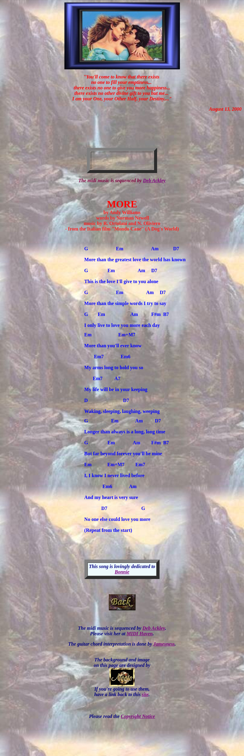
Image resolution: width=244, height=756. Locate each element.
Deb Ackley (154, 180)
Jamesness (164, 644)
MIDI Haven (140, 634)
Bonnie (122, 572)
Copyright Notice (138, 717)
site (145, 695)
